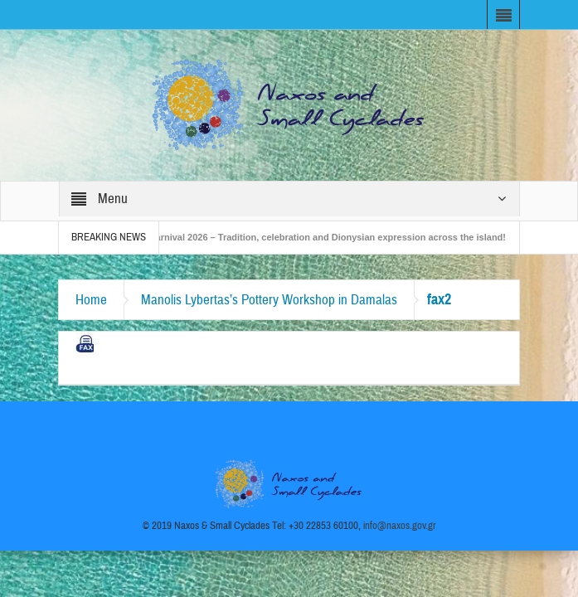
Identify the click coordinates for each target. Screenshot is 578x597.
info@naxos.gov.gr (399, 525)
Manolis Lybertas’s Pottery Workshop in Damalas (269, 299)
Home (91, 299)
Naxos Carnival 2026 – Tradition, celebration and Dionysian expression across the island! (319, 237)
